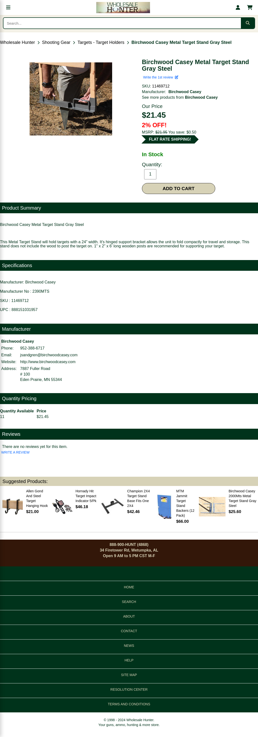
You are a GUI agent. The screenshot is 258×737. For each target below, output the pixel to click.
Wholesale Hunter (17, 42)
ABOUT (129, 616)
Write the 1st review (160, 77)
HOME (129, 587)
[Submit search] (248, 23)
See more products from (180, 97)
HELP (129, 660)
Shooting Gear (56, 42)
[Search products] (122, 23)
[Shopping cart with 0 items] (249, 7)
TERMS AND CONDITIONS (129, 704)
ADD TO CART (179, 188)
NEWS (129, 646)
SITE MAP (129, 675)
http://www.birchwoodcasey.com (47, 362)
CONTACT (129, 631)
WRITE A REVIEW (15, 452)
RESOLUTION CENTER (129, 689)
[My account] (238, 7)
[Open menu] (8, 7)
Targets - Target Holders (100, 42)
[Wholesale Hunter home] (123, 7)
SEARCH (129, 602)
